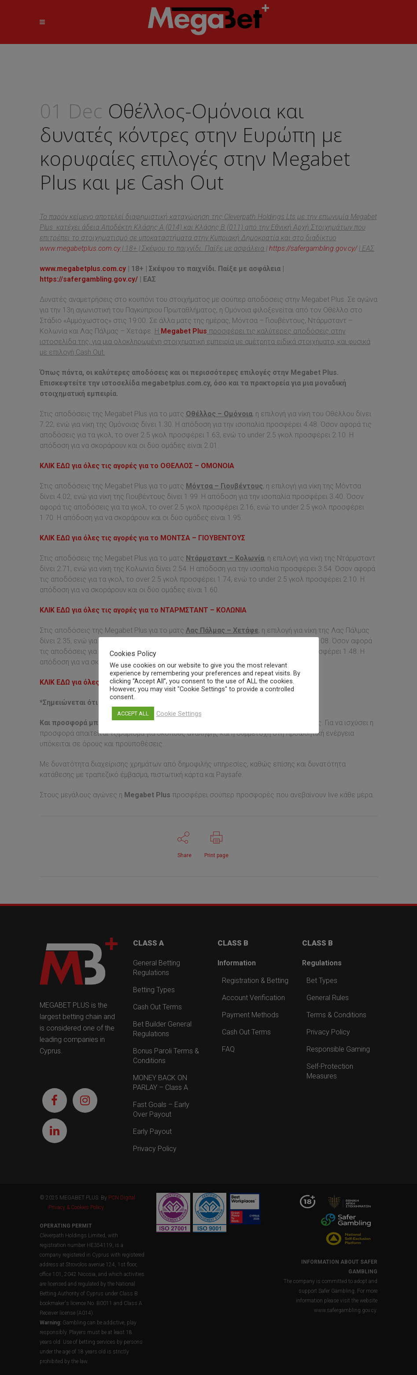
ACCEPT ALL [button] (133, 713)
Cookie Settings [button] (179, 714)
